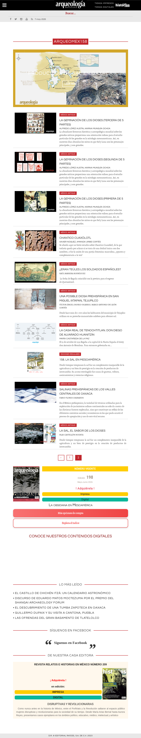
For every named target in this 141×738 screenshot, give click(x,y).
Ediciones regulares (70, 354)
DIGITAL (58, 697)
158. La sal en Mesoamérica (80, 359)
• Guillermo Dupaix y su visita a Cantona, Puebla (53, 612)
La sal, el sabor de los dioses (82, 430)
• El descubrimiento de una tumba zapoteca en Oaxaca (59, 607)
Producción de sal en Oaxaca (70, 73)
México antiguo (68, 115)
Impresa (85, 494)
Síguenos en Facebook (70, 643)
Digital (85, 499)
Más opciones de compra (70, 513)
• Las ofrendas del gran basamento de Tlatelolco (56, 617)
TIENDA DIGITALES (104, 7)
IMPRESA (58, 692)
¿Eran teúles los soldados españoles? (90, 269)
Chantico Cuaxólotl (75, 237)
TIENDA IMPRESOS (104, 3)
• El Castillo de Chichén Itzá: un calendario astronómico (62, 593)
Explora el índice (70, 523)
